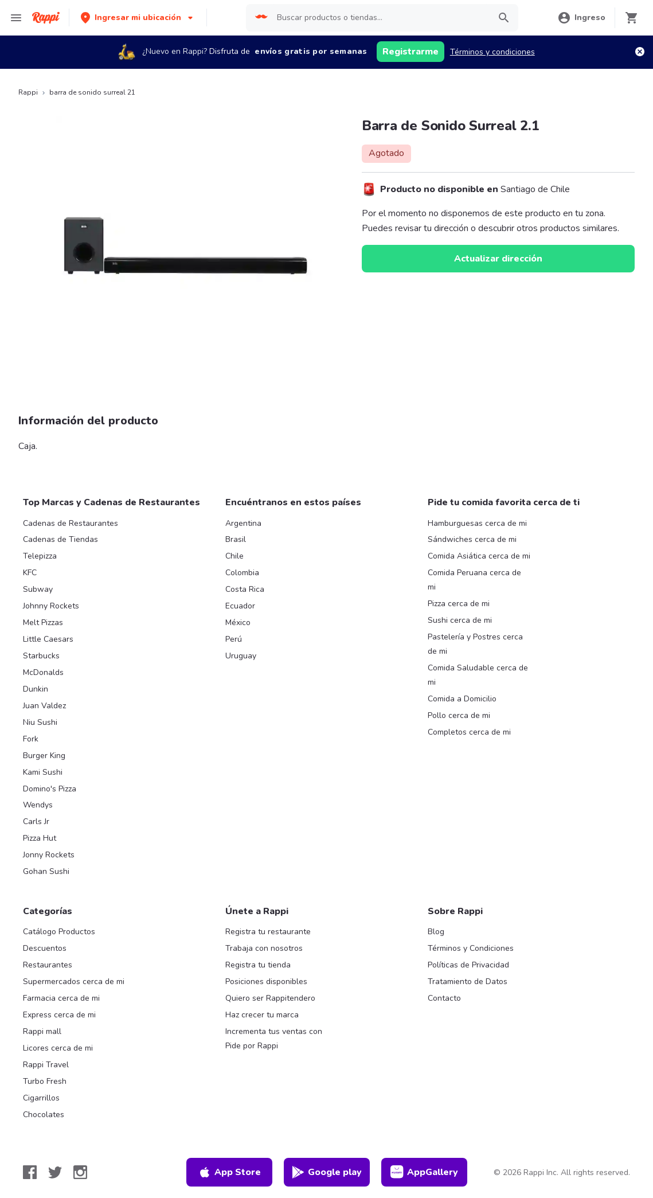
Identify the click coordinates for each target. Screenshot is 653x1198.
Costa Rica (244, 589)
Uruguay (240, 655)
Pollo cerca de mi (459, 715)
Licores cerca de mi (58, 1048)
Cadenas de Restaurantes (70, 523)
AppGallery (424, 1172)
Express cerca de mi (59, 1014)
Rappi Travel (46, 1064)
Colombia (242, 572)
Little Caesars (48, 639)
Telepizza (40, 556)
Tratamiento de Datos (467, 981)
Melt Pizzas (43, 622)
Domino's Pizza (49, 788)
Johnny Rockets (51, 605)
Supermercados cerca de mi (73, 981)
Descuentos (45, 948)
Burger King (44, 755)
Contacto (444, 998)
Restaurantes (47, 964)
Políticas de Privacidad (468, 964)
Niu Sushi (40, 722)
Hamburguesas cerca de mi (477, 523)
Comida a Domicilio (462, 698)
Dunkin (35, 689)
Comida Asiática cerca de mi (479, 556)
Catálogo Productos (59, 931)
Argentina (243, 523)
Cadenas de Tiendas (60, 539)
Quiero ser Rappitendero (270, 998)
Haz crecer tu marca (262, 1014)
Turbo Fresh (45, 1081)
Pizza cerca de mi (459, 603)
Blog (436, 931)
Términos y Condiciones (471, 948)
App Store (229, 1172)
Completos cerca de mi (469, 732)
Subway (38, 589)
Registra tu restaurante (268, 931)
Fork (30, 738)
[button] (138, 17)
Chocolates (43, 1114)
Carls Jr (36, 821)
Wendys (38, 804)
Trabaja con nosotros (264, 948)
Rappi (28, 92)
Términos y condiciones (492, 51)
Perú (233, 639)
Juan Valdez (44, 705)
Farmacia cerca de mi (61, 998)
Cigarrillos (41, 1097)
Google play (326, 1172)
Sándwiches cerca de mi (472, 539)
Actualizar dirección (498, 258)
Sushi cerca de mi (460, 620)
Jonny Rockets (49, 854)
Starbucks (41, 655)
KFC (30, 572)
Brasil (235, 539)
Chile (234, 556)
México (238, 622)
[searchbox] (380, 18)
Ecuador (240, 605)
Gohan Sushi (46, 871)
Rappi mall (42, 1031)
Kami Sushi (42, 772)
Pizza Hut (39, 838)
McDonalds (43, 672)
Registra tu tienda (258, 964)
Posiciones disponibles (266, 981)
